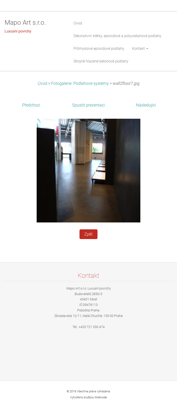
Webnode (100, 397)
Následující (146, 105)
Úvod (42, 83)
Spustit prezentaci (88, 105)
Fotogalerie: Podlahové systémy (80, 83)
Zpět (88, 234)
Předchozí (31, 105)
